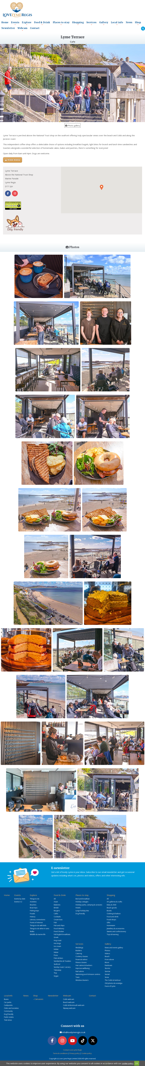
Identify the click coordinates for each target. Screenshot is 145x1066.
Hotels (78, 908)
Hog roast (57, 940)
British (56, 908)
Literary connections (37, 919)
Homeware (111, 925)
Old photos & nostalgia (113, 983)
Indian (56, 949)
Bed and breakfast (82, 899)
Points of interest (36, 922)
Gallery (103, 23)
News (129, 22)
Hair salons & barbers (84, 965)
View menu (12, 159)
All (55, 899)
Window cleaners (82, 980)
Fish (55, 922)
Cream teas (58, 919)
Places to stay (61, 23)
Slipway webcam (69, 1008)
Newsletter (8, 28)
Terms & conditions (60, 1053)
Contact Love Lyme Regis (72, 1050)
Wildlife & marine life (37, 934)
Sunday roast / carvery (62, 967)
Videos (107, 953)
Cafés (56, 913)
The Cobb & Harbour (113, 980)
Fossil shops (111, 919)
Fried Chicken (59, 931)
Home (4, 22)
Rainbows (108, 965)
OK (136, 1063)
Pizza (56, 955)
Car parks (7, 1002)
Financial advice (81, 959)
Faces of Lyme (110, 986)
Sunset (107, 974)
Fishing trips (34, 911)
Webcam (22, 29)
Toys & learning (112, 934)
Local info (117, 23)
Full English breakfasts (62, 934)
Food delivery (59, 928)
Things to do (34, 899)
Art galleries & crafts (114, 902)
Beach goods (112, 908)
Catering (79, 953)
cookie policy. (128, 1063)
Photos (107, 950)
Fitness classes (81, 962)
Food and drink (112, 917)
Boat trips (33, 908)
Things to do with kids (38, 925)
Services (91, 23)
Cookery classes (82, 956)
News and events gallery (114, 947)
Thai (55, 973)
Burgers (57, 911)
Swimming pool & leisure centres (88, 974)
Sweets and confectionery (116, 931)
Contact (34, 28)
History (32, 917)
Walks (32, 931)
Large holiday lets (82, 911)
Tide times (8, 1020)
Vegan (56, 976)
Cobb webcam (68, 999)
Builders (79, 950)
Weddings (79, 947)
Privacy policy (74, 1053)
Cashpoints (8, 1005)
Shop (138, 23)
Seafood (57, 964)
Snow (107, 977)
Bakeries (57, 905)
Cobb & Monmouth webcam (73, 1005)
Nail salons (80, 971)
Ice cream (57, 946)
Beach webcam (68, 1002)
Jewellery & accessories (115, 928)
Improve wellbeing (82, 968)
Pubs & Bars (58, 958)
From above (109, 959)
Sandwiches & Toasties (62, 961)
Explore (26, 23)
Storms (107, 968)
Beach (107, 956)
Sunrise (107, 971)
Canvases (39, 999)
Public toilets (9, 1017)
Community (8, 1011)
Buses (6, 999)
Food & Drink (42, 23)
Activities (33, 902)
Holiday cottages (82, 902)
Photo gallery (72, 125)
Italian (56, 952)
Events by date (19, 899)
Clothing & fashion (114, 913)
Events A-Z (18, 902)
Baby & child (111, 905)
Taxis (77, 977)
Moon (107, 962)
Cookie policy (86, 1053)
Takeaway (57, 970)
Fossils (32, 913)
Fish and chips (59, 925)
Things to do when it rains (39, 928)
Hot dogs (57, 943)
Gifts (108, 922)
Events (15, 23)
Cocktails (57, 917)
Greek (56, 937)
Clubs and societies (11, 1008)
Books (109, 911)
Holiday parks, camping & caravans (89, 905)
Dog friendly (80, 913)
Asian (56, 902)
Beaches (33, 905)
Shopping (78, 23)
